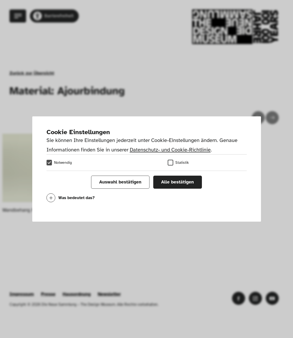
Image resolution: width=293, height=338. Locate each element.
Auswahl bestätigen (120, 182)
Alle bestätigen (177, 182)
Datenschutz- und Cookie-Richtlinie (170, 149)
